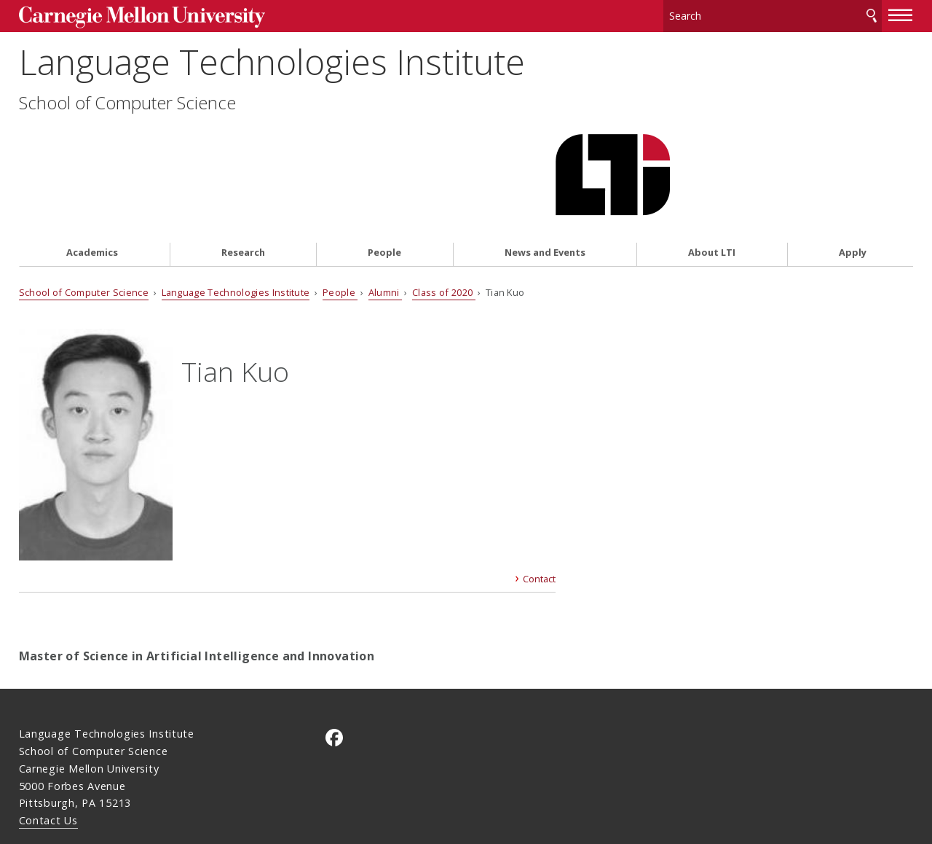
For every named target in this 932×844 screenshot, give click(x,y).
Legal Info (45, 782)
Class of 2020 (443, 212)
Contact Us (48, 753)
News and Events (545, 172)
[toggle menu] (901, 13)
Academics (92, 172)
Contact (539, 512)
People (384, 172)
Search (871, 14)
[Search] (772, 14)
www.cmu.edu (131, 782)
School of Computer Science (127, 118)
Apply (852, 172)
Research (243, 172)
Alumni (385, 212)
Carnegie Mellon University (130, 15)
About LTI (711, 172)
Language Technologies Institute (272, 78)
